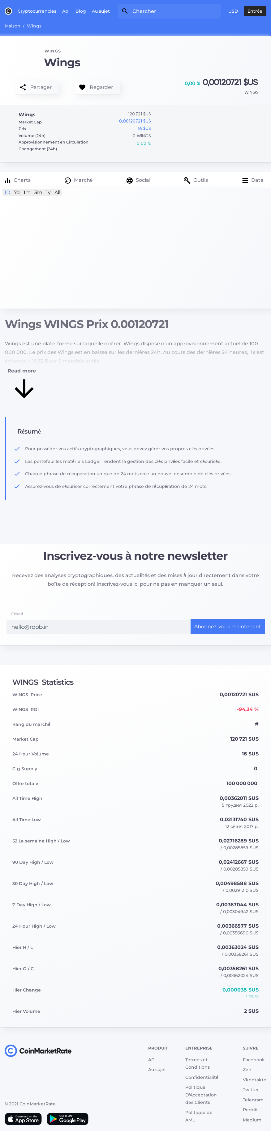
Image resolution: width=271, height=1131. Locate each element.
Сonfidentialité (201, 1077)
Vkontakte (254, 1080)
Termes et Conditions (197, 1063)
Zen (247, 1069)
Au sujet (101, 11)
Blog (80, 11)
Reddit (250, 1109)
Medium (252, 1120)
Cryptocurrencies (37, 11)
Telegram (253, 1100)
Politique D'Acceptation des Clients (201, 1094)
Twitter (251, 1089)
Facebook (254, 1059)
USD (233, 11)
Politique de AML (199, 1116)
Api (66, 11)
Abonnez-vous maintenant (227, 627)
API (152, 1059)
